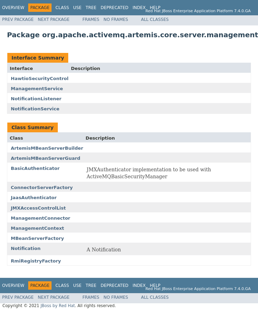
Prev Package (18, 19)
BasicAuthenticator (35, 168)
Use (77, 7)
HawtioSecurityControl (40, 78)
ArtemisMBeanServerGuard (45, 158)
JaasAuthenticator (34, 197)
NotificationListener (36, 98)
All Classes (155, 19)
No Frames (115, 19)
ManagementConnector (40, 218)
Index (139, 7)
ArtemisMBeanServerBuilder (47, 148)
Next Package (54, 19)
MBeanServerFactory (37, 238)
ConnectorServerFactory (42, 187)
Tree (91, 7)
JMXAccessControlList (38, 208)
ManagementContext (37, 228)
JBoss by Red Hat (57, 305)
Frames (91, 19)
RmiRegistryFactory (36, 261)
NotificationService (35, 108)
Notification (25, 248)
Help (155, 7)
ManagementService (37, 88)
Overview (13, 7)
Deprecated (114, 7)
